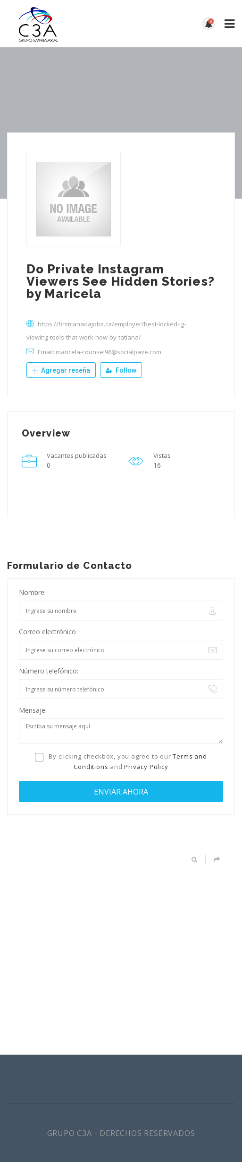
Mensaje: (33, 710)
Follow (121, 370)
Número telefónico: (48, 670)
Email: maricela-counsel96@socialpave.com (99, 352)
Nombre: (32, 592)
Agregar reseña (61, 370)
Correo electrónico (47, 631)
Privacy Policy (146, 766)
